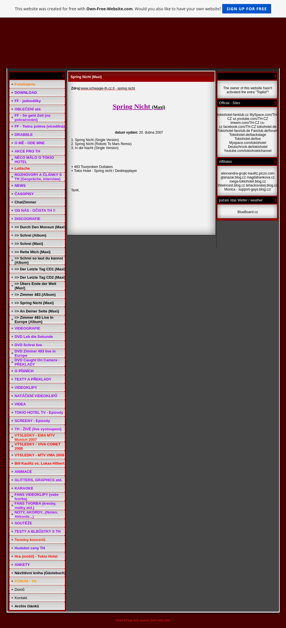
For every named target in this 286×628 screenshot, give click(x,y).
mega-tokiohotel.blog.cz (248, 181)
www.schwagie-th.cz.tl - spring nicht (108, 88)
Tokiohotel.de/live (248, 139)
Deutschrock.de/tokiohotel (247, 147)
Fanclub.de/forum (264, 131)
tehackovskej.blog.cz (262, 185)
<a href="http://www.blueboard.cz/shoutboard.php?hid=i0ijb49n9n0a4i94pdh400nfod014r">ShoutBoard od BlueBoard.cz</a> (128, 206)
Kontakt (21, 598)
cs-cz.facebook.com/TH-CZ (242, 125)
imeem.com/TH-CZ (245, 123)
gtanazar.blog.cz (233, 177)
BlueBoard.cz (247, 212)
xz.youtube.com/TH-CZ (250, 119)
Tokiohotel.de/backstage (247, 135)
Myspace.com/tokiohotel (247, 143)
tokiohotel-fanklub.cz (233, 115)
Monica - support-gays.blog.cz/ (247, 189)
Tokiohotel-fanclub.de (234, 131)
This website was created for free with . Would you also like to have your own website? (143, 8)
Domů (20, 589)
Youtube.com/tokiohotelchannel (247, 151)
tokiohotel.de (266, 127)
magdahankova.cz (261, 177)
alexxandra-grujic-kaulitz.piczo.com (248, 173)
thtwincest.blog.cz (231, 185)
